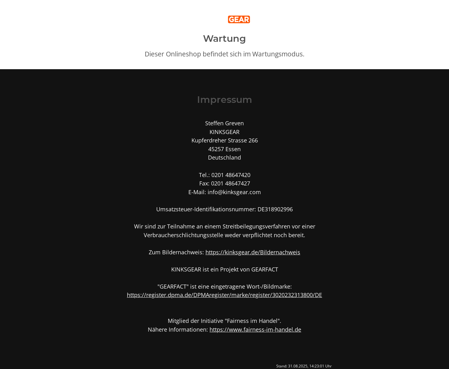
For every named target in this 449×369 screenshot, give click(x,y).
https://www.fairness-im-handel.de (255, 329)
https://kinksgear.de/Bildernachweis (252, 252)
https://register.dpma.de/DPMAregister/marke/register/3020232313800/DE (224, 295)
